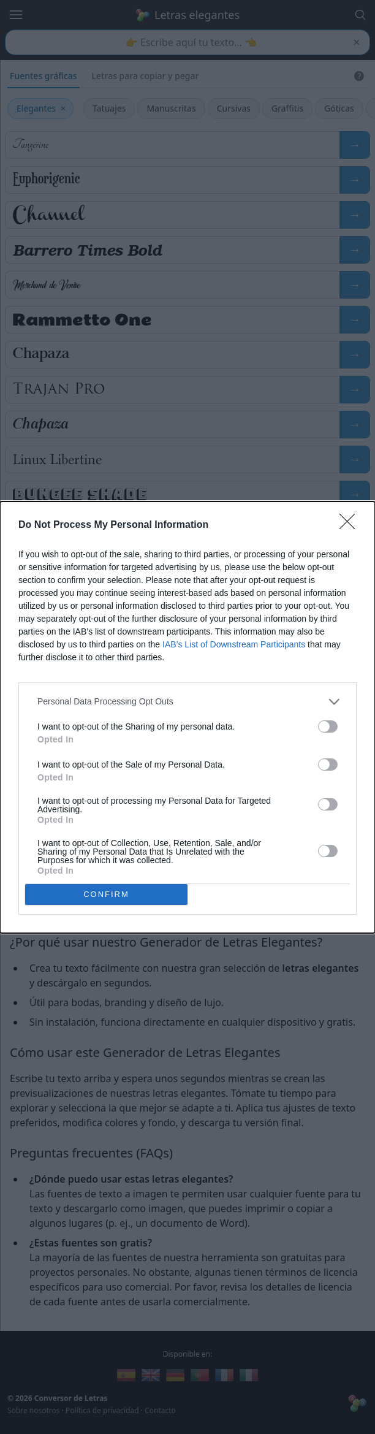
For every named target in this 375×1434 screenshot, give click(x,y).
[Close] (351, 525)
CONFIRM (106, 894)
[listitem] (187, 701)
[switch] (328, 726)
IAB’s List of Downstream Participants (233, 644)
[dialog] (187, 717)
